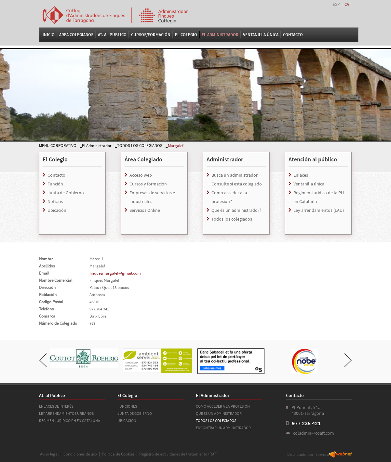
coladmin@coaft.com (313, 433)
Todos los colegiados (231, 219)
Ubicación (56, 210)
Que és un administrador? (236, 210)
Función (55, 184)
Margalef (175, 145)
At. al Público (112, 34)
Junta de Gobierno (65, 193)
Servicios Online (144, 210)
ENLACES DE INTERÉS (56, 406)
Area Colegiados (76, 34)
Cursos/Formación (150, 34)
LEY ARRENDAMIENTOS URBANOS (66, 413)
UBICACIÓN (126, 420)
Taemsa (322, 454)
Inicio (49, 34)
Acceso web (140, 175)
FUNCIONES (127, 406)
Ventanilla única (308, 184)
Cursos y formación (148, 184)
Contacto (293, 34)
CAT (347, 4)
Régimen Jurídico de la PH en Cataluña (318, 197)
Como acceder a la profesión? (229, 197)
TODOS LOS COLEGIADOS (139, 145)
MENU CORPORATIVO (57, 145)
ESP (336, 4)
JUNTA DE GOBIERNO (134, 413)
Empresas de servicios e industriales (152, 197)
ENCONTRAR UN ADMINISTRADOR (223, 427)
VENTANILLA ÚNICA (260, 34)
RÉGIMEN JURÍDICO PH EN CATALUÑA (69, 420)
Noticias (55, 201)
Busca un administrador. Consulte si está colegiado (236, 179)
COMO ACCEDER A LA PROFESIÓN (223, 406)
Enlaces (300, 175)
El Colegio (186, 34)
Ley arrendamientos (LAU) (318, 210)
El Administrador (220, 34)
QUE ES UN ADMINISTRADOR (219, 413)
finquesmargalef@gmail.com (115, 273)
